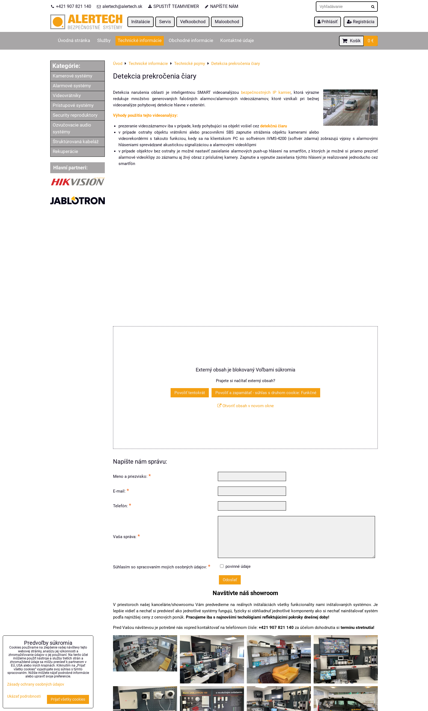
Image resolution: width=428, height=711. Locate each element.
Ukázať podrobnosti (24, 696)
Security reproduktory (75, 115)
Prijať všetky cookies (68, 699)
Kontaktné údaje (237, 40)
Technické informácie (140, 40)
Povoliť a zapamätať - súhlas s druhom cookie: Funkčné (265, 392)
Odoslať (230, 579)
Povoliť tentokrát (189, 392)
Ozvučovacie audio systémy (72, 128)
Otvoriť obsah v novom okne (245, 405)
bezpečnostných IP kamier (266, 92)
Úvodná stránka (74, 40)
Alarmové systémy (72, 85)
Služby (104, 40)
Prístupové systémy (73, 105)
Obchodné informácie (191, 40)
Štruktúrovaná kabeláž (76, 141)
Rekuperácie (65, 151)
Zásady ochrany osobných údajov (35, 684)
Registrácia (360, 21)
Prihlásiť (327, 21)
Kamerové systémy (72, 76)
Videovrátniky (67, 95)
